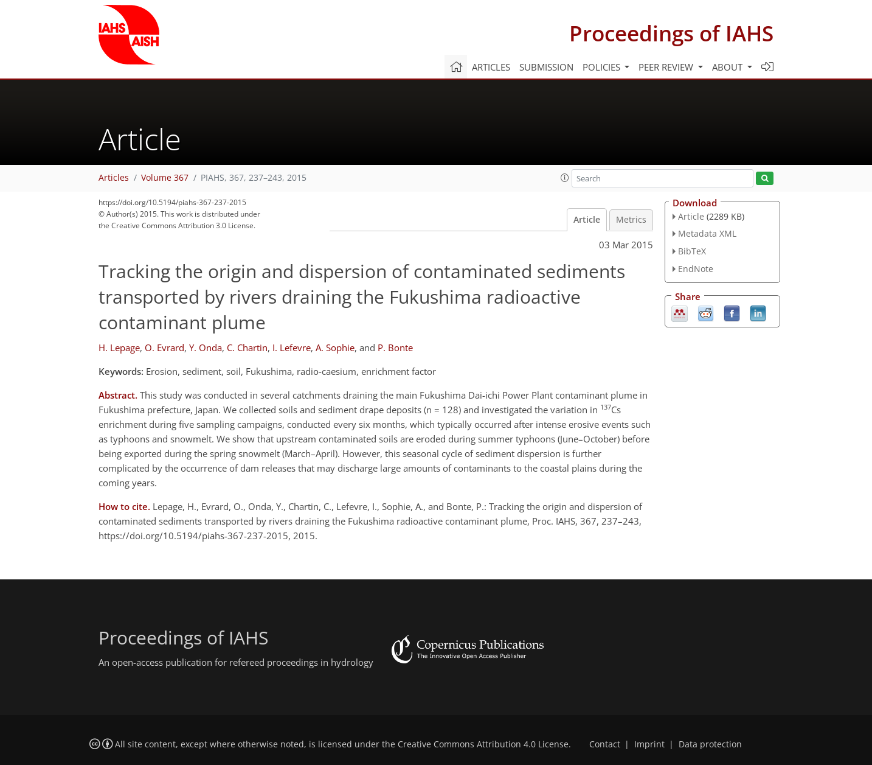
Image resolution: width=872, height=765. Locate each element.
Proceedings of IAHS (671, 33)
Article (586, 219)
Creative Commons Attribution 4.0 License (483, 744)
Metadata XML (707, 233)
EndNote (695, 268)
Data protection (710, 744)
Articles (491, 67)
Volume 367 (165, 177)
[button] (565, 177)
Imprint (649, 744)
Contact (604, 744)
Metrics (631, 219)
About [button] (728, 67)
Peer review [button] (667, 67)
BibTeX (692, 251)
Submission (546, 67)
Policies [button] (603, 67)
